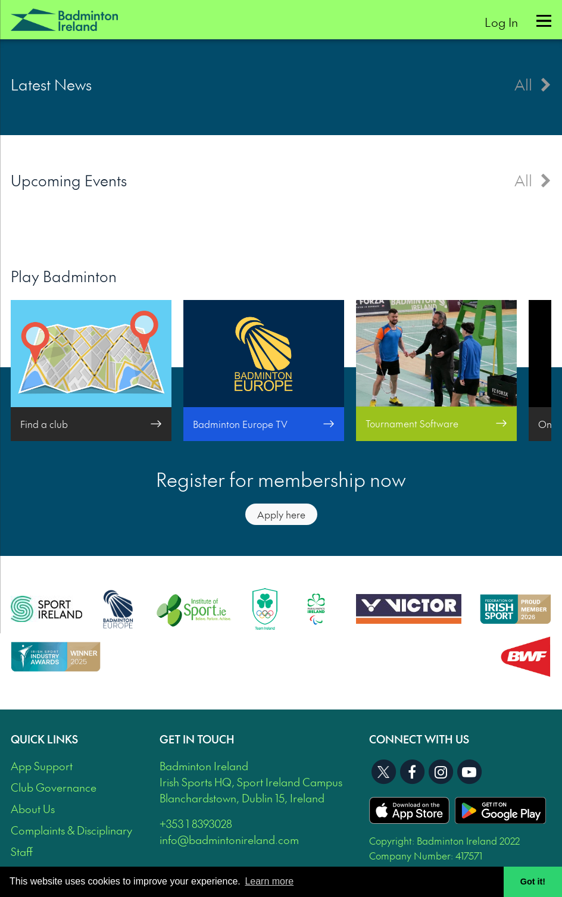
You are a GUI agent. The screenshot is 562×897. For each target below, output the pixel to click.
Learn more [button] (269, 881)
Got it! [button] (532, 881)
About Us (33, 808)
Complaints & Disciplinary (71, 830)
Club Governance (53, 787)
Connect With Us (419, 739)
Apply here (281, 514)
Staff (22, 851)
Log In (501, 22)
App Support (42, 765)
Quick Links (44, 739)
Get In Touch (197, 739)
